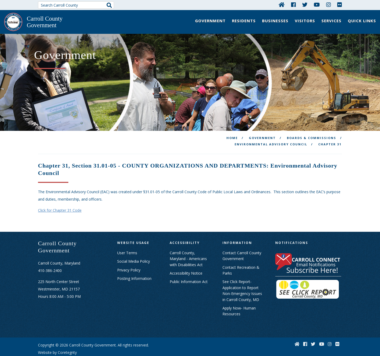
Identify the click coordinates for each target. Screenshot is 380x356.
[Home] (282, 4)
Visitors (305, 20)
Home (232, 124)
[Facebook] (293, 4)
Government (210, 20)
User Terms (127, 238)
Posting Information (134, 264)
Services (331, 20)
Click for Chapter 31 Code (60, 196)
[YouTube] (317, 4)
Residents (244, 20)
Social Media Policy (133, 247)
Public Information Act (189, 267)
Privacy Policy (128, 255)
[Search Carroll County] (76, 5)
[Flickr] (339, 4)
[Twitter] (304, 4)
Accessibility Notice (186, 259)
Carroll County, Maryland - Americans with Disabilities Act (188, 244)
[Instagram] (328, 4)
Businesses (275, 20)
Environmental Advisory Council (271, 130)
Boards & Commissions (311, 124)
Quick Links (362, 20)
